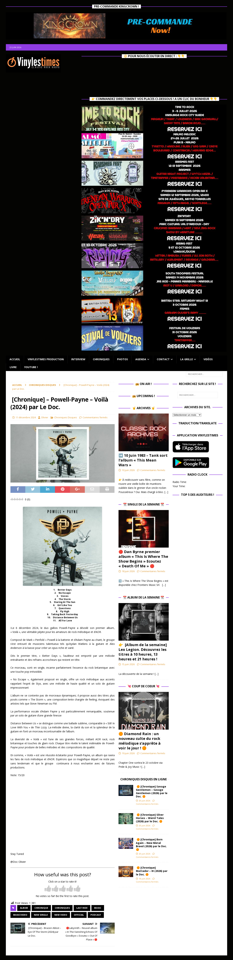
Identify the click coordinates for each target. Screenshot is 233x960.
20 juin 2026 (144, 800)
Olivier (44, 417)
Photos (122, 359)
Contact (163, 359)
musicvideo (20, 914)
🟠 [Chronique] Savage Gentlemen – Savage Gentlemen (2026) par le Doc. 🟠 (151, 791)
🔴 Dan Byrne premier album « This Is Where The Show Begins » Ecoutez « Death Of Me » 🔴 (143, 558)
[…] (166, 492)
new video (60, 914)
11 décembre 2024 (26, 417)
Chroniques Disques (65, 417)
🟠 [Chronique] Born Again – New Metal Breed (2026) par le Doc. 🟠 (151, 844)
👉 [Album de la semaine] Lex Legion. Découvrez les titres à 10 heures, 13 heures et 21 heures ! (143, 651)
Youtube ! (31, 367)
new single (41, 914)
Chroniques (101, 359)
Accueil (15, 359)
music (97, 907)
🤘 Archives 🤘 (143, 408)
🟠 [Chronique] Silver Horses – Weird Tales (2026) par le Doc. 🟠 (150, 818)
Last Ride (82, 907)
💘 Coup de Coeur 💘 (143, 686)
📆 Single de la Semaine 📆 (143, 504)
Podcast (95, 914)
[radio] (48, 889)
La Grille (186, 359)
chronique (41, 907)
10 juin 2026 (128, 470)
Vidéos (208, 359)
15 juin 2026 (128, 664)
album (24, 907)
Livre (13, 367)
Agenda (140, 359)
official (79, 914)
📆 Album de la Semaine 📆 (143, 597)
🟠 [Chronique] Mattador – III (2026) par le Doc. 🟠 (151, 871)
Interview (78, 359)
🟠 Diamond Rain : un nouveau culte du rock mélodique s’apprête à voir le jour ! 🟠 (140, 740)
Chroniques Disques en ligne (143, 779)
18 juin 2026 (128, 571)
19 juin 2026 (128, 753)
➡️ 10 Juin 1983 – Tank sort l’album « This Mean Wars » (143, 460)
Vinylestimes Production (46, 359)
